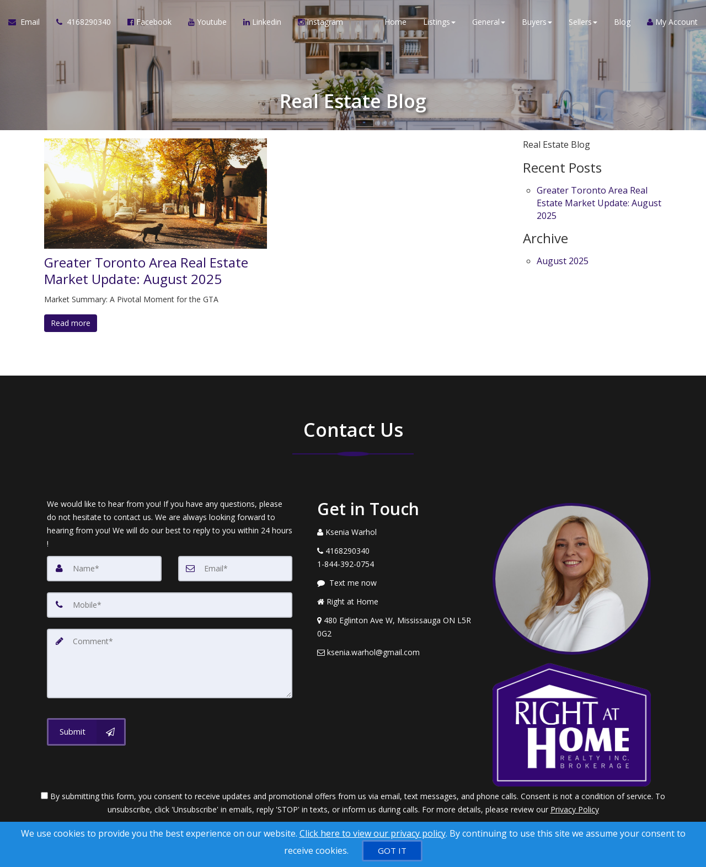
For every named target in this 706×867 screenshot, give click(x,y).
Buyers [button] (537, 22)
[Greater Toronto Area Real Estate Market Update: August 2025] (155, 193)
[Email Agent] (28, 22)
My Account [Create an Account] (672, 22)
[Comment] (169, 663)
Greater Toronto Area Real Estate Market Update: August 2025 (146, 270)
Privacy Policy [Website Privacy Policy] (574, 809)
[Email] (235, 568)
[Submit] (86, 732)
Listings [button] (439, 22)
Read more (70, 323)
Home (395, 22)
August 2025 (563, 261)
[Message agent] (396, 583)
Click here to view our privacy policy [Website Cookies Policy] (372, 833)
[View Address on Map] (396, 627)
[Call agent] (83, 22)
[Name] (104, 568)
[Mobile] (169, 605)
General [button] (488, 22)
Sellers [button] (583, 22)
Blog (622, 22)
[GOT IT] (392, 850)
